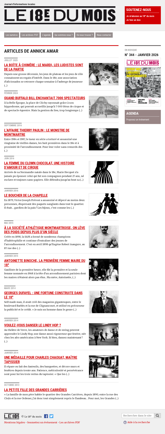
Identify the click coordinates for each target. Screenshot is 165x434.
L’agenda (46, 35)
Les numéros (12, 35)
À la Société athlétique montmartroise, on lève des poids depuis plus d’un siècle (44, 230)
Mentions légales (14, 422)
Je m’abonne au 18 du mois (140, 16)
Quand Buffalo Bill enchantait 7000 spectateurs (44, 98)
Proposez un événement (137, 119)
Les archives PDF (30, 35)
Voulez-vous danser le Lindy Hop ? (32, 325)
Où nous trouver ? (85, 35)
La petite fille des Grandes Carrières (35, 390)
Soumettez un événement (42, 422)
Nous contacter (104, 35)
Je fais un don (133, 20)
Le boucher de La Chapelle (26, 195)
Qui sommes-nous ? (64, 35)
